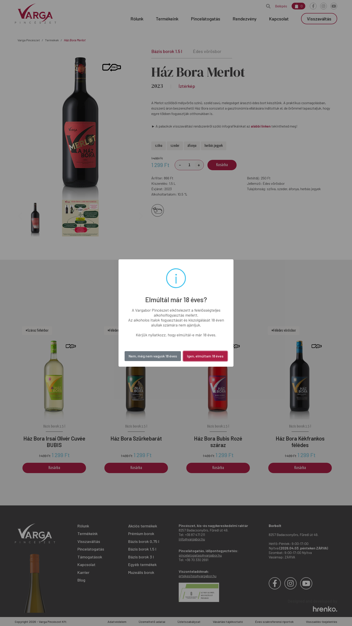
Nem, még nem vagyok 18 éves (153, 356)
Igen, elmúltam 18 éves (205, 356)
